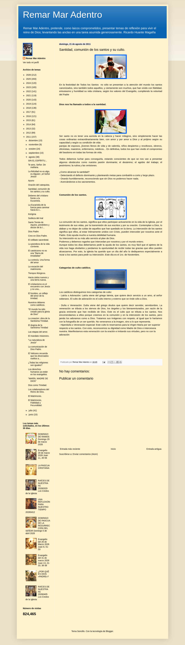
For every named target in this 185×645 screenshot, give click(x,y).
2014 (28, 124)
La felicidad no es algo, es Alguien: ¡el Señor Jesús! (39, 174)
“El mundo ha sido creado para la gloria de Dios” (39, 312)
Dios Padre (33, 231)
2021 (28, 95)
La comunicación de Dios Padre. (37, 347)
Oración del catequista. (39, 185)
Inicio (113, 449)
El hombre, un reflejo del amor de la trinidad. (38, 296)
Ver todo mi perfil (31, 62)
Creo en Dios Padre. (37, 236)
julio (31, 410)
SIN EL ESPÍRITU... (37, 160)
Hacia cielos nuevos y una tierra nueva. (38, 278)
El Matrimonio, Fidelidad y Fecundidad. (35, 403)
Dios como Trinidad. (37, 385)
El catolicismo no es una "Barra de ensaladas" (37, 253)
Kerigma (32, 214)
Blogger (109, 631)
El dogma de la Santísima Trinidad (38, 326)
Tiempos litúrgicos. (37, 273)
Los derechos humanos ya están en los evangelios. (38, 372)
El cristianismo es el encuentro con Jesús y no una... (39, 286)
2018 (28, 108)
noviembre (34, 144)
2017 (28, 112)
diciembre (33, 140)
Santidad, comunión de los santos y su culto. (39, 190)
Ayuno (31, 180)
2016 (28, 116)
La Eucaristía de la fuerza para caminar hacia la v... (38, 207)
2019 (28, 104)
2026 (28, 75)
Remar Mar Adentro (62, 15)
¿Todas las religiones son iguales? (38, 363)
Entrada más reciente (70, 449)
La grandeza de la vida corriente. (39, 245)
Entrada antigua (153, 449)
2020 (28, 99)
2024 (28, 83)
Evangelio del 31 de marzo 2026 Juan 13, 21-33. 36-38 (44, 560)
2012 (28, 133)
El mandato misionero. (38, 336)
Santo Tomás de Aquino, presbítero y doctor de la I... (38, 225)
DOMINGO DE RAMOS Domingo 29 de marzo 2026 (44, 439)
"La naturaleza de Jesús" (36, 341)
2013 (28, 128)
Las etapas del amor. (38, 332)
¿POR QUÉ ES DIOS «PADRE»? (43, 574)
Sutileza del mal (35, 218)
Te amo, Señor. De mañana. (37, 165)
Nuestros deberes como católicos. (36, 303)
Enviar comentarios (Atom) (85, 454)
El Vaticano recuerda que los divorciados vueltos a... (38, 356)
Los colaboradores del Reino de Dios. (38, 390)
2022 (28, 91)
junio (31, 414)
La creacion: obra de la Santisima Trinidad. (39, 319)
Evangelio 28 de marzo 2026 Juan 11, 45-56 (44, 454)
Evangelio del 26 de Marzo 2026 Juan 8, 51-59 (43, 544)
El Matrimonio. (35, 396)
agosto (32, 157)
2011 (28, 137)
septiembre (34, 153)
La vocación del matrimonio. (35, 267)
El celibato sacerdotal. (38, 240)
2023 (28, 87)
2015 (28, 120)
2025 (28, 79)
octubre (32, 149)
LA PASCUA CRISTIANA (44, 466)
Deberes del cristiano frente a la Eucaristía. (38, 198)
